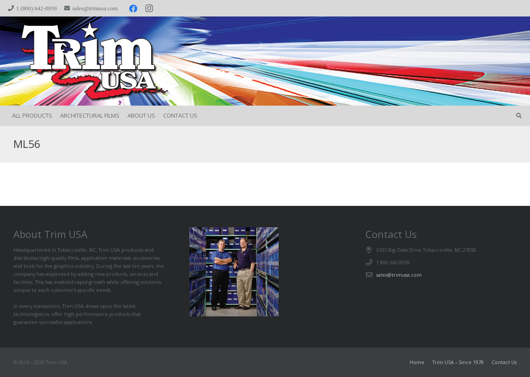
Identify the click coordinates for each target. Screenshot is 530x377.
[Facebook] (133, 8)
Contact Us (504, 362)
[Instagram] (149, 8)
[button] (519, 116)
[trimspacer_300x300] (76, 61)
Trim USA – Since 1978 (458, 362)
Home (417, 362)
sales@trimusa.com (399, 274)
